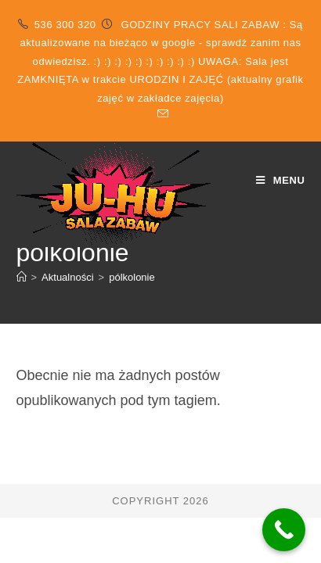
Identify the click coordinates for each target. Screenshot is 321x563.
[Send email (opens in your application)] (160, 114)
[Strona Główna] (21, 277)
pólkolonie (132, 277)
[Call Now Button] (283, 529)
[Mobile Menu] (280, 180)
